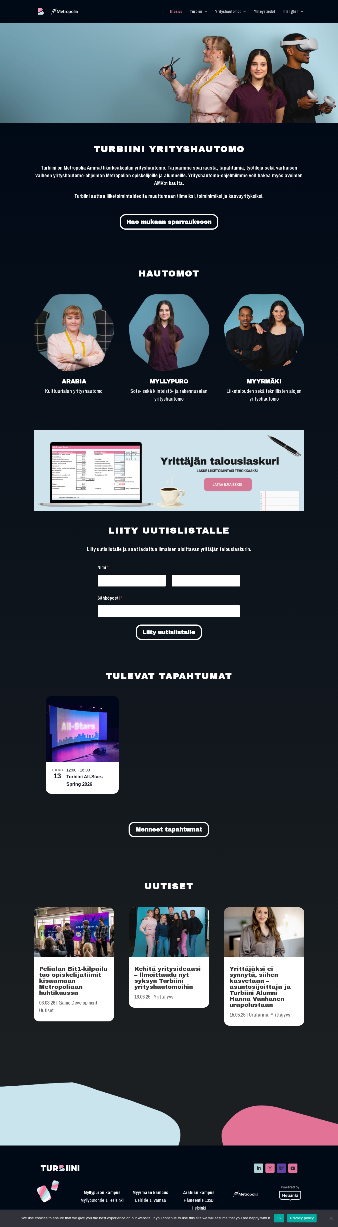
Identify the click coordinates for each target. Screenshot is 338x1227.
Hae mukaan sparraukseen (169, 222)
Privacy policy (302, 1218)
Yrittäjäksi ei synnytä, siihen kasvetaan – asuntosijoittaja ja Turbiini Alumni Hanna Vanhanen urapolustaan (260, 987)
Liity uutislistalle (169, 632)
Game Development (78, 1002)
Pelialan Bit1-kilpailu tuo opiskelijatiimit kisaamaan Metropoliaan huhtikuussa (73, 981)
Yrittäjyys (163, 996)
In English (291, 11)
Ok (279, 1218)
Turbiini (196, 11)
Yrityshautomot (228, 11)
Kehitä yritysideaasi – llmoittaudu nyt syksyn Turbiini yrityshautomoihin (167, 978)
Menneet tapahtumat (168, 829)
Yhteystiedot (264, 11)
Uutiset (46, 1010)
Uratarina (258, 1014)
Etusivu (176, 11)
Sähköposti (109, 598)
